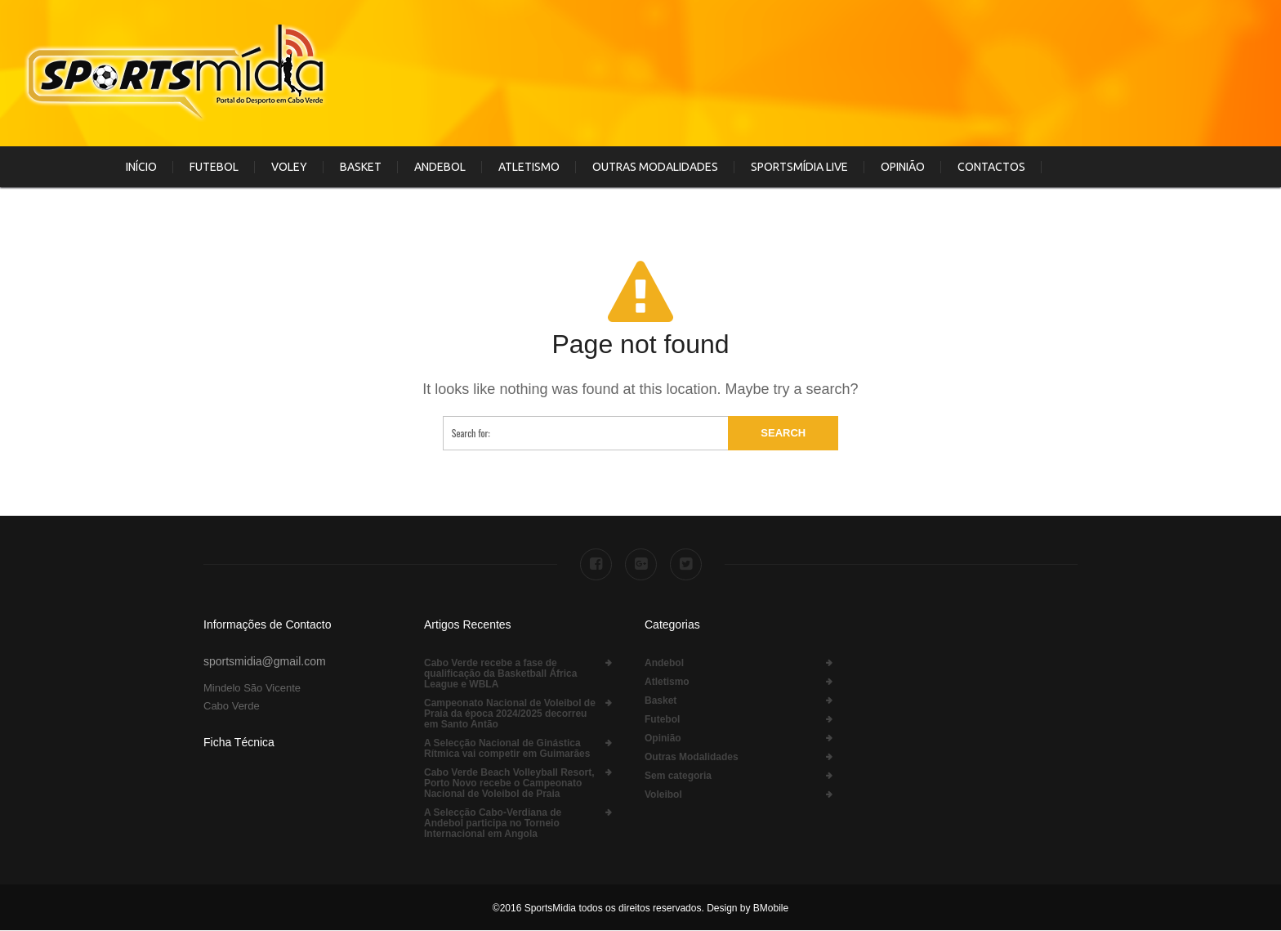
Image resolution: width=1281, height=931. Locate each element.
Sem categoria (678, 776)
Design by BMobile (746, 908)
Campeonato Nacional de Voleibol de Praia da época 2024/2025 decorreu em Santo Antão (510, 714)
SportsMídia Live (799, 166)
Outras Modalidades (655, 166)
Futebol (214, 166)
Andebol (440, 166)
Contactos (991, 166)
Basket (361, 166)
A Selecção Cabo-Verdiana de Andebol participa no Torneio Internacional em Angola (492, 823)
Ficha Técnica (238, 742)
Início (141, 166)
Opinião (903, 166)
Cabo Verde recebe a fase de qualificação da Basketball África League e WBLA (500, 674)
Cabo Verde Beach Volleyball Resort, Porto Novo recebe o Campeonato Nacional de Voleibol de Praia (509, 783)
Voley (289, 166)
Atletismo (529, 166)
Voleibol (663, 795)
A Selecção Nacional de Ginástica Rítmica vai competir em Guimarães (507, 748)
